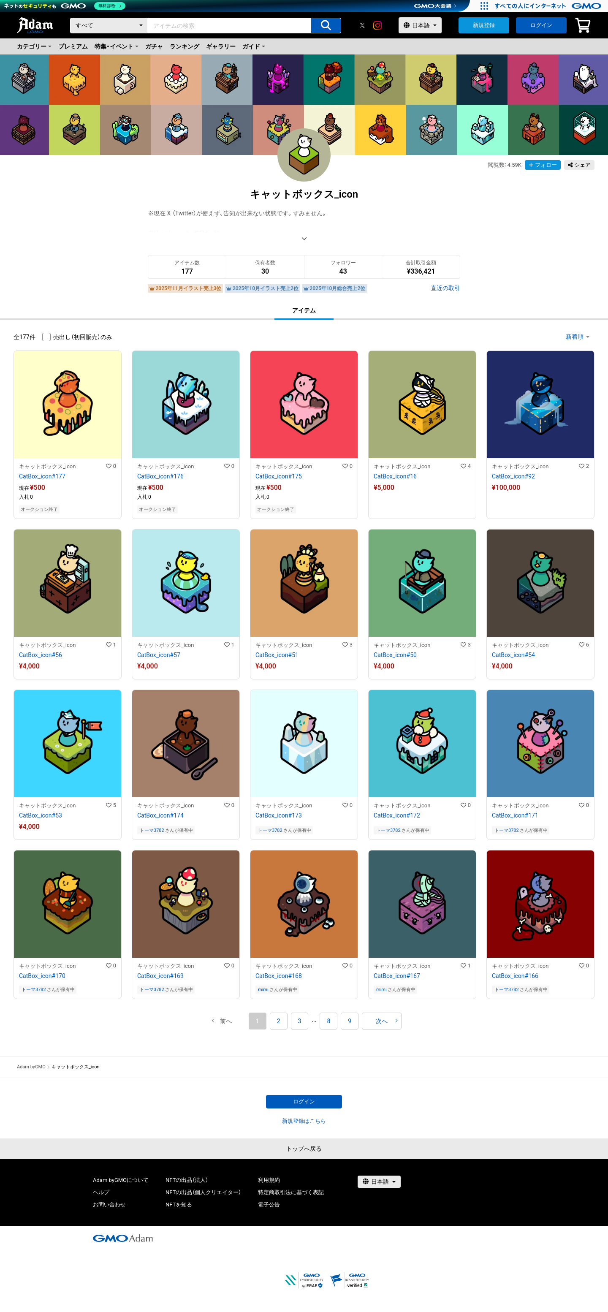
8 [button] (328, 1021)
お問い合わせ (109, 1204)
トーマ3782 (152, 830)
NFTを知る (179, 1204)
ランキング (184, 46)
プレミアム (73, 46)
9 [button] (349, 1021)
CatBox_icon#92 (513, 476)
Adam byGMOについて (121, 1180)
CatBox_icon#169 (160, 975)
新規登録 (484, 25)
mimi (263, 989)
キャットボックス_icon (47, 466)
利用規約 (269, 1180)
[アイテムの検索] (326, 25)
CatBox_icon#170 (42, 975)
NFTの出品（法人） (187, 1180)
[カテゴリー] (109, 25)
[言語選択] (420, 25)
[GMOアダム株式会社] (123, 1238)
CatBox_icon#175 (278, 476)
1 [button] (257, 1021)
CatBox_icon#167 (397, 975)
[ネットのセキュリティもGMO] (65, 6)
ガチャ (154, 46)
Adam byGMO (31, 1067)
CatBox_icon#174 (160, 815)
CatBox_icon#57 (158, 655)
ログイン (541, 25)
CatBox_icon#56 (40, 655)
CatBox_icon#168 (278, 975)
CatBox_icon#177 (42, 476)
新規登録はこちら (304, 1121)
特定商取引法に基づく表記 (291, 1192)
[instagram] (377, 25)
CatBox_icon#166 (515, 975)
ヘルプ (101, 1192)
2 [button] (278, 1021)
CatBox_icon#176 (160, 476)
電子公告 (269, 1204)
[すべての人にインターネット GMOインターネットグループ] (549, 6)
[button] (225, 1021)
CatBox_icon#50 (395, 655)
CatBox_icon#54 (513, 655)
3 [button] (299, 1021)
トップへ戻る (304, 1148)
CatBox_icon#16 (395, 476)
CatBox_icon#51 (277, 655)
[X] (362, 25)
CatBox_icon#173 (278, 815)
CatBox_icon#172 (397, 815)
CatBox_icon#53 (40, 815)
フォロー (543, 165)
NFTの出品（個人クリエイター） (203, 1192)
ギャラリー (221, 46)
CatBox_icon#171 (515, 815)
